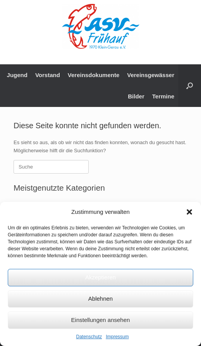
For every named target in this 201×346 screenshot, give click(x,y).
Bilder (136, 96)
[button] (189, 212)
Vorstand (47, 75)
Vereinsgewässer (150, 75)
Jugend (17, 75)
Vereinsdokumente (93, 75)
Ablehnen (100, 298)
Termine (163, 96)
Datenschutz (89, 336)
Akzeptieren (100, 277)
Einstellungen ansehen (100, 320)
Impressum (117, 336)
